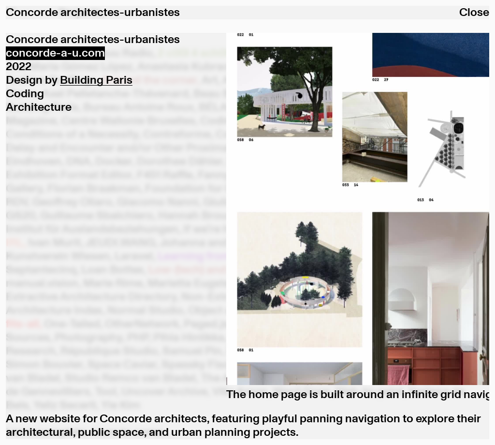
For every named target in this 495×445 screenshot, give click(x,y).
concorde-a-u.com (55, 53)
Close (474, 12)
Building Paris (96, 80)
